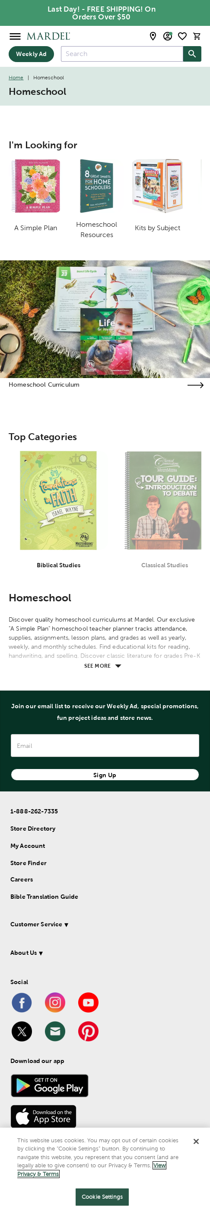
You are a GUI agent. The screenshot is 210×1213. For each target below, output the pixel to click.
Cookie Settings (102, 1197)
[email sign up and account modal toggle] (167, 36)
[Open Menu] (15, 36)
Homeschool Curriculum (44, 384)
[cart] (197, 36)
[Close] (196, 1141)
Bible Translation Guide (44, 896)
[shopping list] (182, 36)
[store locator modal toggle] (153, 36)
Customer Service (36, 924)
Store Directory (32, 828)
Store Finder (28, 863)
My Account (27, 845)
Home (16, 78)
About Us (23, 952)
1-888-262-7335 (34, 811)
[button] (99, 926)
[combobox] (122, 54)
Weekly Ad (31, 53)
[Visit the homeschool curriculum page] (195, 385)
